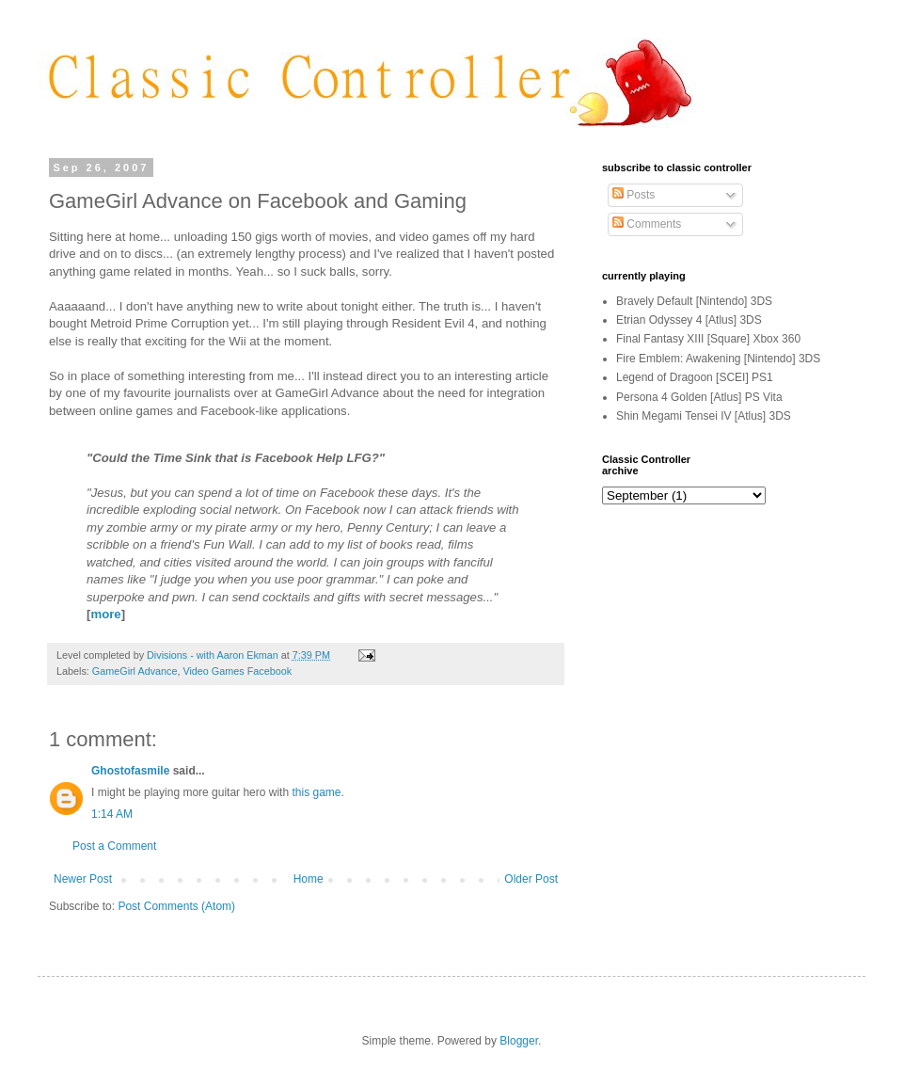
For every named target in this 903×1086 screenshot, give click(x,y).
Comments (646, 224)
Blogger (518, 1040)
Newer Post (83, 879)
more (105, 614)
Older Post (531, 879)
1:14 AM (112, 814)
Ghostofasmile (130, 770)
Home (308, 879)
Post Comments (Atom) (176, 906)
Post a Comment (114, 846)
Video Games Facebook (237, 671)
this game (316, 792)
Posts (633, 194)
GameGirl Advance (135, 671)
